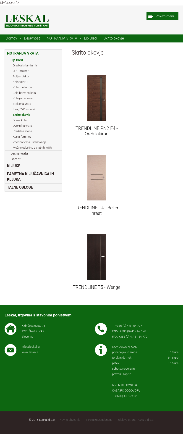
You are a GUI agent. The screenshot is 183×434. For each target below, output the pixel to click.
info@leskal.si (31, 346)
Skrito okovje (114, 38)
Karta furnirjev (22, 136)
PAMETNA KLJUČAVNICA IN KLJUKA (30, 176)
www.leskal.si (30, 352)
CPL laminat (21, 71)
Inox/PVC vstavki (24, 109)
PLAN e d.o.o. (145, 419)
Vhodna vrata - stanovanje (30, 142)
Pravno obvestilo (69, 419)
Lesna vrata (19, 153)
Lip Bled (90, 38)
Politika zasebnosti (100, 419)
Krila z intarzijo (22, 87)
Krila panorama (23, 98)
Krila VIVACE (21, 82)
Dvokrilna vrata (22, 125)
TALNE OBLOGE (20, 187)
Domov (11, 38)
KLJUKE (13, 166)
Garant (15, 159)
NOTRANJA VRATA (62, 38)
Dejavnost (32, 38)
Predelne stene (22, 131)
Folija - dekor (21, 76)
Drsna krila (19, 120)
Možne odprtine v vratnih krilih (32, 147)
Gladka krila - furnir (25, 65)
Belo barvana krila (24, 93)
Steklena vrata (22, 103)
